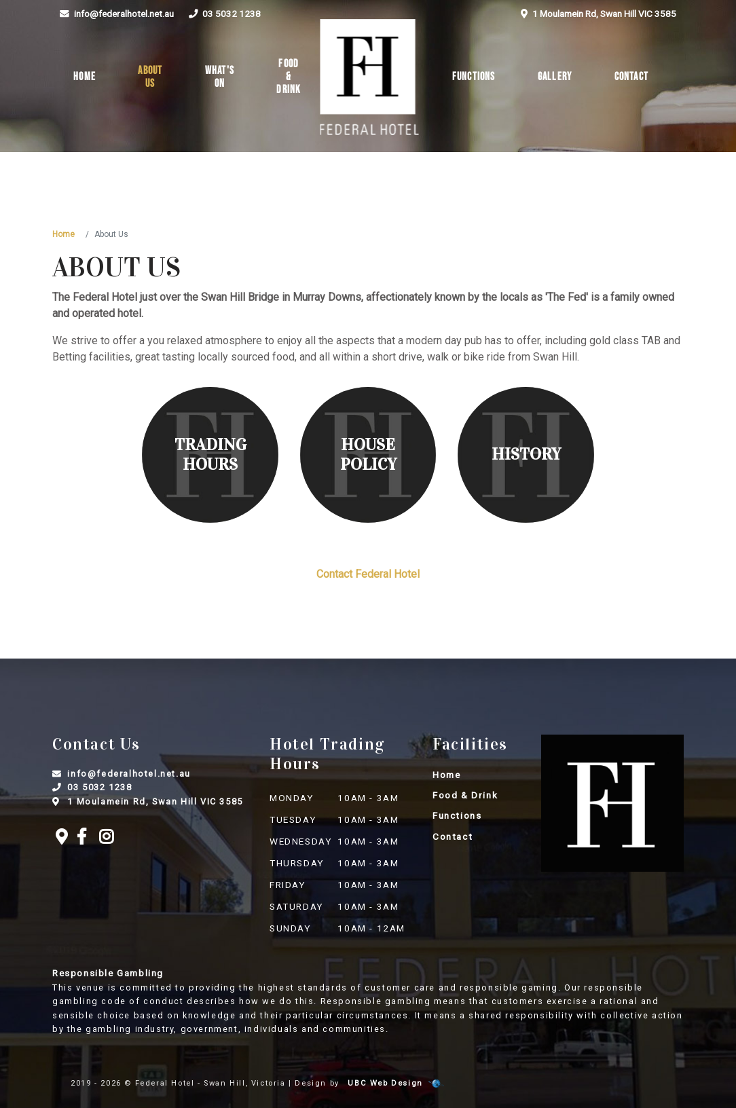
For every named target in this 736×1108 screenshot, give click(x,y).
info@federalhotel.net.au (116, 13)
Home (84, 77)
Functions (474, 77)
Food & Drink (288, 77)
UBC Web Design (385, 1083)
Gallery (555, 77)
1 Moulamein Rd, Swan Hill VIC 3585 (598, 13)
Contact (631, 77)
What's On (219, 77)
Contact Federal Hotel (368, 574)
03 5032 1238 (225, 13)
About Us (150, 77)
